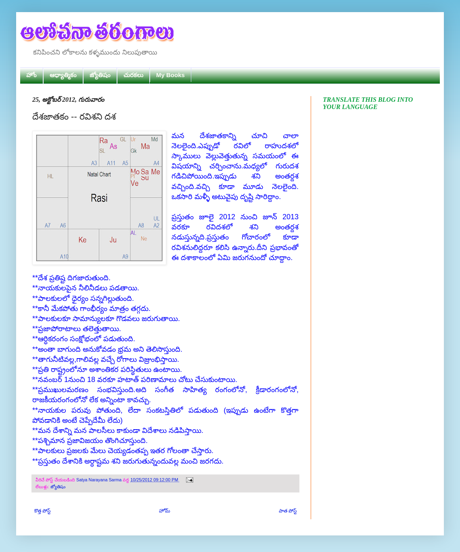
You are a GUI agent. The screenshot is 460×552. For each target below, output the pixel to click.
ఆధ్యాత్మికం (63, 74)
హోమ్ (164, 511)
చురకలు (133, 74)
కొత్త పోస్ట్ (42, 511)
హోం (31, 74)
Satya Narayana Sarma (99, 479)
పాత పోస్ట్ (288, 511)
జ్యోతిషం (100, 74)
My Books (170, 74)
